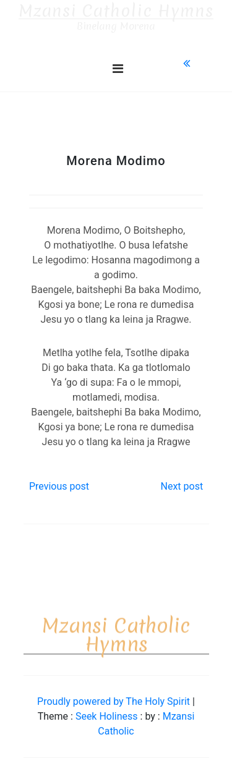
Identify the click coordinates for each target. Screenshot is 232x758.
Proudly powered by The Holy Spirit (114, 701)
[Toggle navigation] (118, 68)
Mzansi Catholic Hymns (116, 11)
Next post (181, 486)
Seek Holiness (107, 716)
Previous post (59, 486)
